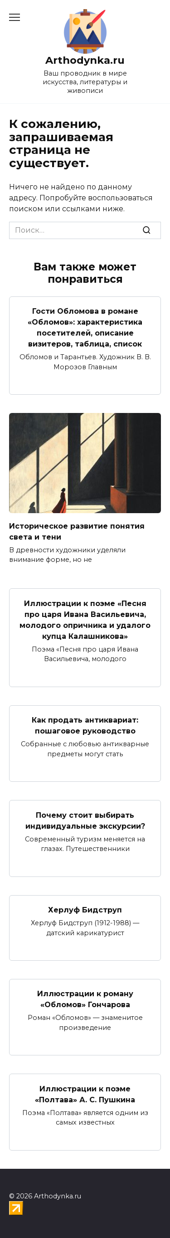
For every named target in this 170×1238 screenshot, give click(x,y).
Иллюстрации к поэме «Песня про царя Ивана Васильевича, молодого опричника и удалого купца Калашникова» (85, 619)
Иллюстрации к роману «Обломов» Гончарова (85, 999)
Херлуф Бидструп (85, 910)
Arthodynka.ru (85, 60)
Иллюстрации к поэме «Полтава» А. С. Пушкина (85, 1094)
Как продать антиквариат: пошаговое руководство (85, 725)
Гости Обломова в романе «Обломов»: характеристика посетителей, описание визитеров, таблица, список (85, 327)
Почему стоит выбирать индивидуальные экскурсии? (85, 820)
